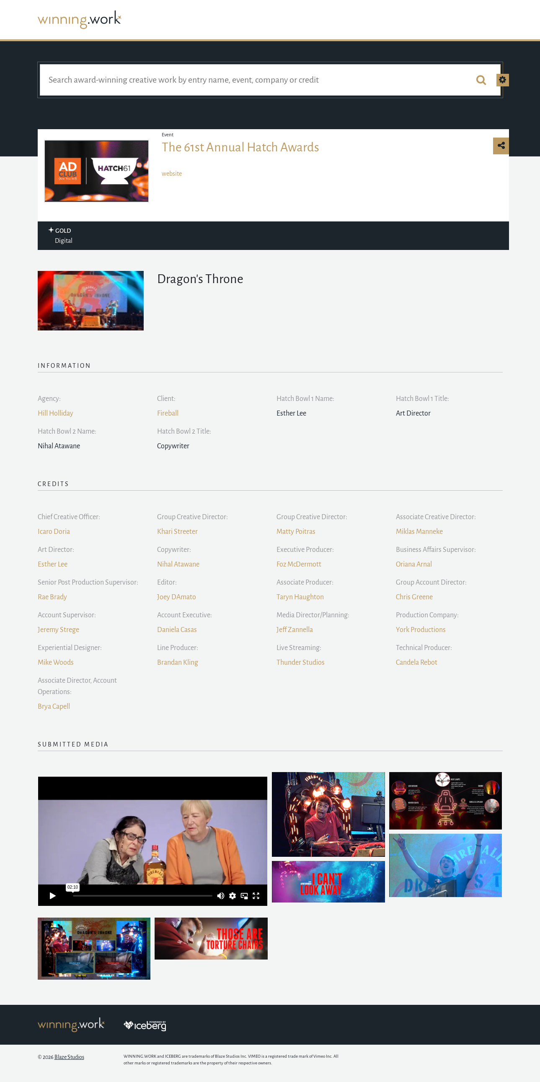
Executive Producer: (305, 550)
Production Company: (427, 615)
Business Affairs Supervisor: (436, 550)
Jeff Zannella (294, 630)
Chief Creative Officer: (69, 517)
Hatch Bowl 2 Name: (67, 431)
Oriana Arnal (414, 564)
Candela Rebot (416, 662)
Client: (166, 399)
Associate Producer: (304, 582)
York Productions (421, 630)
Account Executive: (184, 615)
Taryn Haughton (300, 597)
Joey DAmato (176, 597)
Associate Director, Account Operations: (77, 686)
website (172, 173)
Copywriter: (174, 550)
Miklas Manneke (419, 532)
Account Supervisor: (67, 615)
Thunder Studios (300, 662)
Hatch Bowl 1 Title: (422, 399)
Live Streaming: (298, 648)
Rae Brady (52, 597)
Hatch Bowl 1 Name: (305, 399)
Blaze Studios (69, 1057)
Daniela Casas (177, 630)
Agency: (49, 399)
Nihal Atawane (178, 564)
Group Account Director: (431, 582)
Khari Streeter (177, 532)
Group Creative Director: (192, 517)
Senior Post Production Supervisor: (88, 582)
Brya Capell (54, 706)
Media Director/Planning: (312, 615)
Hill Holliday (55, 413)
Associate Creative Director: (436, 517)
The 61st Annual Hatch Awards (240, 147)
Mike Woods (56, 662)
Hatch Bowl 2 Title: (184, 431)
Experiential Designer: (70, 648)
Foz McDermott (298, 564)
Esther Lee (52, 564)
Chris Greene (414, 597)
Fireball (167, 413)
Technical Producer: (424, 648)
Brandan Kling (177, 662)
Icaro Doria (54, 532)
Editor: (167, 582)
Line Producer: (177, 648)
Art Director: (56, 550)
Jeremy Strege (58, 630)
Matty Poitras (295, 532)
